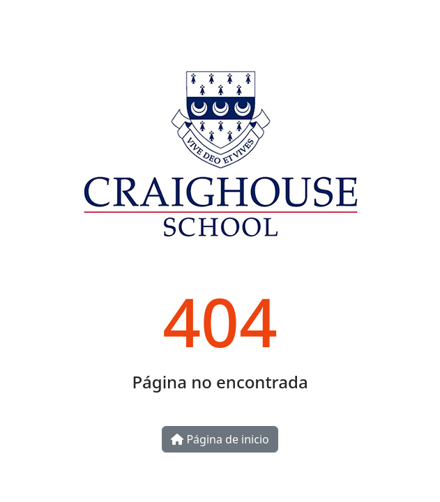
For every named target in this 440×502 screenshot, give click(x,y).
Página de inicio (219, 439)
